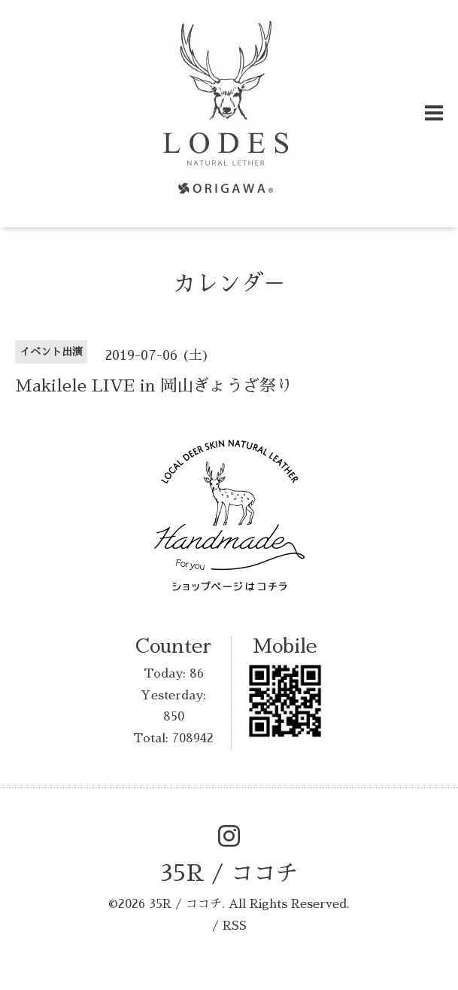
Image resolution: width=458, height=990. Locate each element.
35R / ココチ (229, 873)
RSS (235, 926)
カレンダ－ (229, 284)
